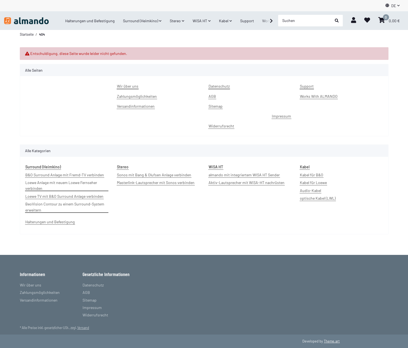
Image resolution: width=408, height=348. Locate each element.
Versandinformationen (136, 106)
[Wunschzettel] (367, 20)
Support (247, 20)
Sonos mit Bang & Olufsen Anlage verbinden (154, 174)
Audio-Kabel (310, 190)
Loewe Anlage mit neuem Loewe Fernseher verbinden (61, 185)
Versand (83, 328)
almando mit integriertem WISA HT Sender (244, 174)
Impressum (281, 116)
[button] (392, 5)
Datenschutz (219, 86)
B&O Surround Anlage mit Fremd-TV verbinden (64, 174)
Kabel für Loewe (313, 182)
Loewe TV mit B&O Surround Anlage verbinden (64, 196)
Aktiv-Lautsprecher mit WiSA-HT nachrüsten (246, 182)
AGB (212, 96)
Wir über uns (127, 86)
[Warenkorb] (389, 20)
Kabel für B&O (311, 174)
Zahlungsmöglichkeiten (137, 96)
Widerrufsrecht (221, 126)
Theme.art (332, 341)
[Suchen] (304, 20)
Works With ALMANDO (319, 96)
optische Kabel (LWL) (318, 198)
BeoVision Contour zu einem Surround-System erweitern (64, 207)
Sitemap (216, 106)
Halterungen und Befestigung (50, 221)
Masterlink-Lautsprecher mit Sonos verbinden (156, 182)
